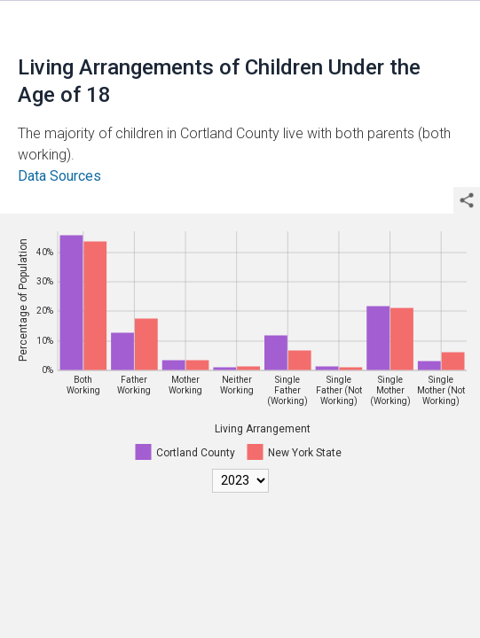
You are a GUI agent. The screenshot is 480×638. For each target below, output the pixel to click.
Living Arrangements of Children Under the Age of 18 (219, 81)
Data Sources (59, 175)
